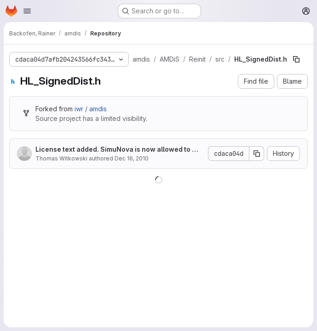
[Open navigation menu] (27, 11)
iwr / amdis (91, 109)
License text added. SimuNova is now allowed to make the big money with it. (118, 149)
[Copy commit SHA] (256, 153)
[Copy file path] (296, 59)
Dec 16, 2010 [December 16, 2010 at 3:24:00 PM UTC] (132, 158)
